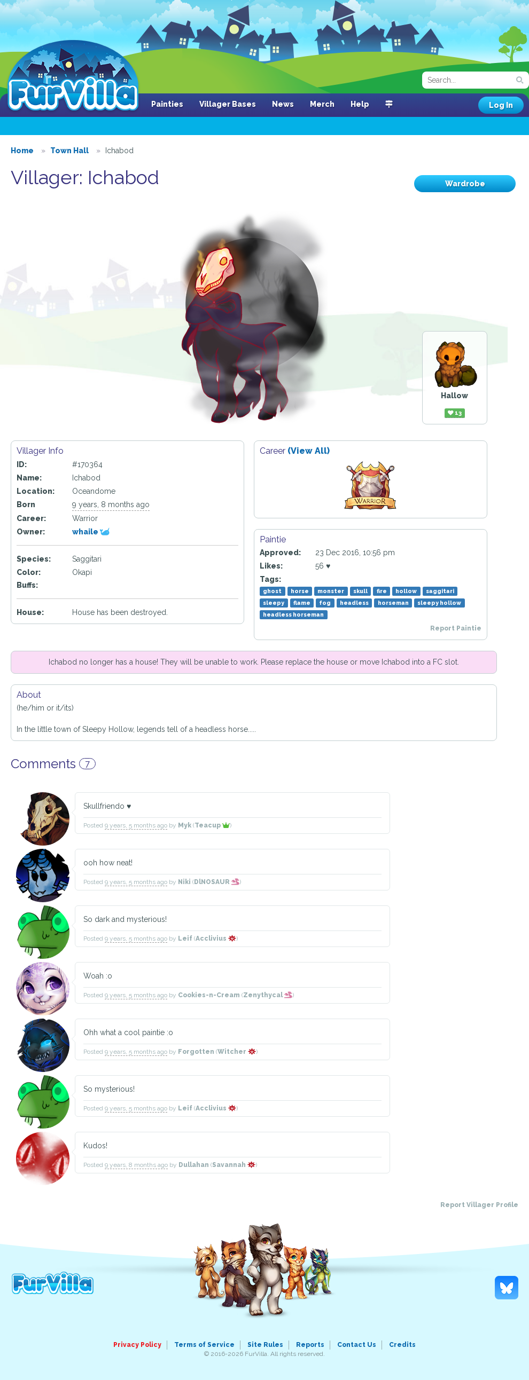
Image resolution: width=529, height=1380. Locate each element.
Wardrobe (465, 183)
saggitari (440, 591)
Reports (310, 1345)
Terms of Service (204, 1345)
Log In (501, 105)
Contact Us (356, 1345)
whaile (91, 531)
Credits (402, 1345)
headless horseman (293, 614)
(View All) (308, 451)
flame (301, 603)
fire (382, 591)
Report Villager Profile (479, 1205)
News (283, 104)
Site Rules (265, 1345)
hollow (406, 591)
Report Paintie (455, 628)
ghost (272, 591)
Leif (185, 938)
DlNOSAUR (216, 882)
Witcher (236, 1051)
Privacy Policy (137, 1345)
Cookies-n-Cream (209, 995)
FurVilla (73, 76)
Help (360, 104)
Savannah (233, 1165)
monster (330, 591)
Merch (322, 104)
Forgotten (196, 1051)
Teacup (212, 825)
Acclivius (216, 938)
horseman (393, 603)
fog (325, 603)
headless (354, 603)
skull (360, 591)
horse (300, 591)
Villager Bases (227, 104)
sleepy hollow (439, 603)
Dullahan (193, 1165)
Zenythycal (267, 995)
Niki (184, 882)
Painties (167, 104)
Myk (184, 825)
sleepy (273, 603)
